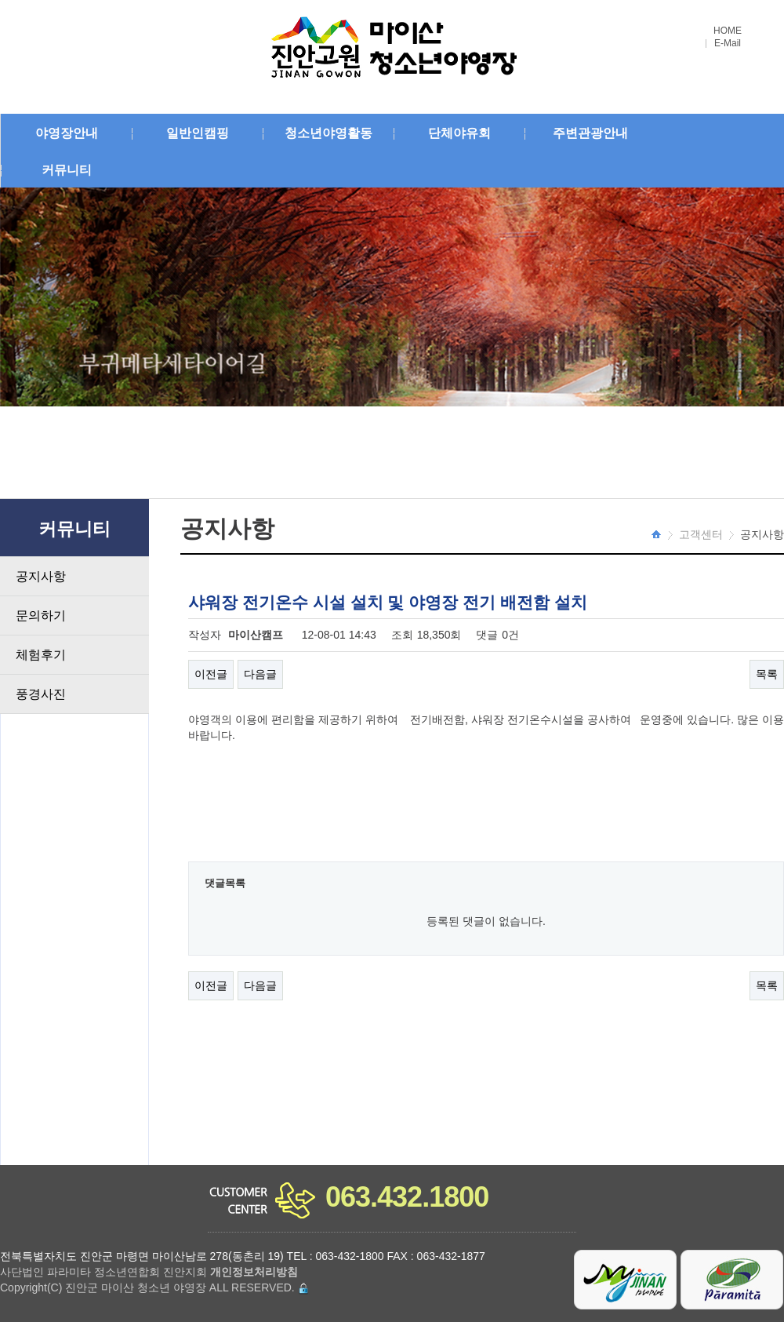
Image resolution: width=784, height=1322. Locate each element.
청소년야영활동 (328, 133)
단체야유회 (459, 133)
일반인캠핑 (197, 133)
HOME (727, 31)
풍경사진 (41, 694)
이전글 (210, 674)
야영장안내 (66, 133)
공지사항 (41, 576)
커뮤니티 (67, 170)
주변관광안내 (590, 133)
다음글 (260, 674)
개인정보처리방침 (254, 1272)
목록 (767, 674)
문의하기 (41, 615)
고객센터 (701, 534)
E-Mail (727, 43)
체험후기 (41, 654)
